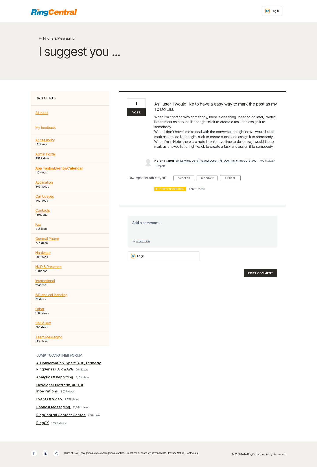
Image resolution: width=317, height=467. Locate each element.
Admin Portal (45, 154)
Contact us (192, 452)
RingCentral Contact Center (61, 415)
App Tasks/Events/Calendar (59, 168)
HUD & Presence (48, 267)
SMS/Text (43, 323)
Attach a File (143, 241)
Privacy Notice (176, 452)
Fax (38, 224)
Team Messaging (48, 337)
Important (209, 178)
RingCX (42, 423)
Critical (233, 178)
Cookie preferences (97, 452)
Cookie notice (116, 452)
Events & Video (49, 399)
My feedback (45, 127)
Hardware (43, 252)
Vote (136, 112)
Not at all (186, 178)
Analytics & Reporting (55, 377)
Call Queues (44, 196)
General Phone (47, 238)
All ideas (41, 113)
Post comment (260, 273)
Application (44, 182)
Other (39, 309)
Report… (162, 166)
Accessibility (45, 140)
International (45, 281)
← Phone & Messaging (56, 38)
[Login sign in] (272, 11)
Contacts (42, 210)
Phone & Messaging (53, 407)
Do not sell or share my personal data (146, 452)
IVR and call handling (51, 295)
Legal (82, 452)
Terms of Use (71, 452)
